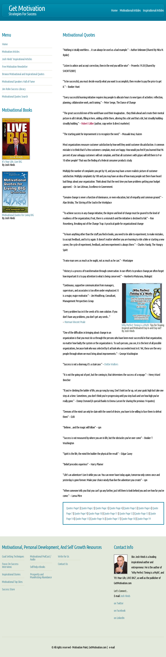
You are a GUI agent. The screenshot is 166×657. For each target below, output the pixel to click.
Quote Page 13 (141, 513)
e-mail (112, 647)
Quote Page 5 (130, 508)
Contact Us (63, 563)
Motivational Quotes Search (15, 96)
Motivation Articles (10, 51)
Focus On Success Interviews (10, 565)
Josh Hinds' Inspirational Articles (17, 59)
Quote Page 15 (82, 518)
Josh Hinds (125, 595)
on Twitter (118, 603)
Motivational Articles (130, 10)
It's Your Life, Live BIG (12, 161)
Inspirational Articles (153, 10)
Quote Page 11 (111, 513)
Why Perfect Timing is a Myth (135, 325)
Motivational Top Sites (12, 581)
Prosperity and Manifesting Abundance (41, 576)
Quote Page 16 (97, 518)
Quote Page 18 (128, 518)
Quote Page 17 (113, 518)
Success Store (8, 589)
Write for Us (63, 556)
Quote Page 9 (80, 513)
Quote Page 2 (87, 508)
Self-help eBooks (37, 566)
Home (114, 10)
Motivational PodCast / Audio (40, 558)
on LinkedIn (119, 617)
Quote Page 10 (95, 513)
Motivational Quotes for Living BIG (18, 215)
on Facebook (119, 610)
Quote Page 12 (126, 513)
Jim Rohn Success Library (13, 89)
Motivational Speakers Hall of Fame (18, 81)
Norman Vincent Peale (75, 322)
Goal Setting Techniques (13, 556)
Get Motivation (27, 12)
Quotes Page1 (72, 508)
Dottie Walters (111, 364)
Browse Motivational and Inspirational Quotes (23, 74)
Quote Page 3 (101, 508)
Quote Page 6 (144, 508)
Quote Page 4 (115, 508)
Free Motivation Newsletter (15, 66)
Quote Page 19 (144, 518)
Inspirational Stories (11, 574)
